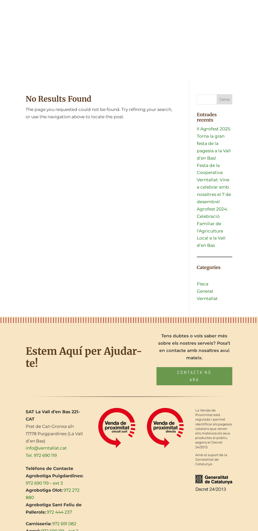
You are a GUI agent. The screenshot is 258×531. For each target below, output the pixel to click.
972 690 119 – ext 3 (44, 483)
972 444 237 (59, 512)
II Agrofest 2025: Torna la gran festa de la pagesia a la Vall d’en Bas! (214, 143)
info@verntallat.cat (46, 448)
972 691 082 (64, 523)
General (205, 291)
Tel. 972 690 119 (41, 455)
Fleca (202, 283)
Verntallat (207, 298)
